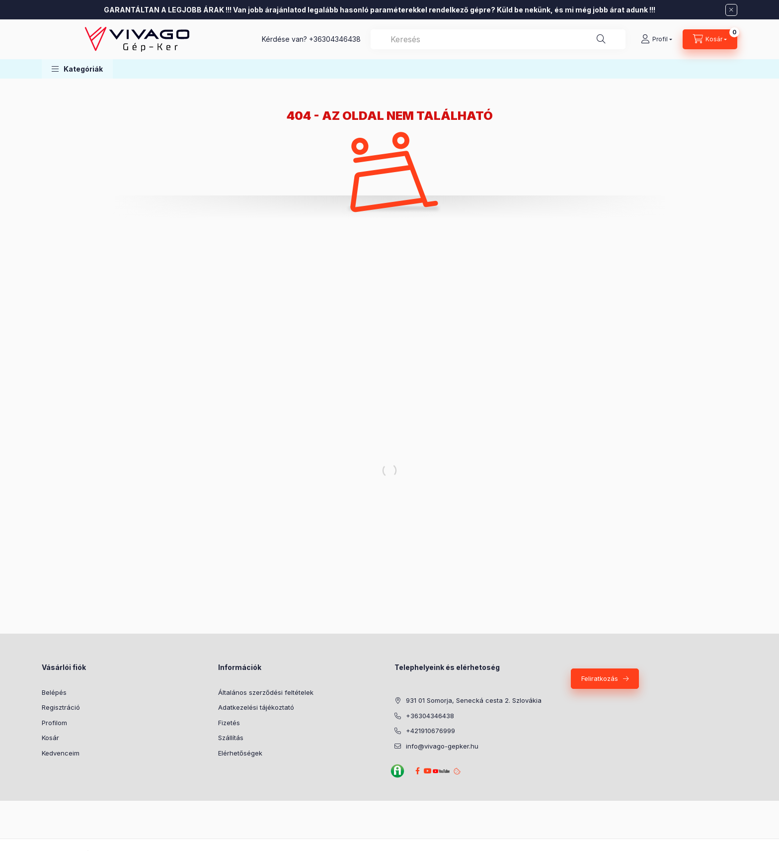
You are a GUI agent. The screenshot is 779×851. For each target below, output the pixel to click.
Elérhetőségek (240, 753)
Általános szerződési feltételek (265, 692)
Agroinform (397, 770)
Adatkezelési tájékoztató (256, 707)
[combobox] (498, 39)
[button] (77, 69)
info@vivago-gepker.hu (442, 746)
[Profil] (656, 39)
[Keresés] (601, 39)
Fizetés (229, 723)
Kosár (50, 738)
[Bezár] (731, 10)
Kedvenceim (60, 753)
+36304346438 (335, 39)
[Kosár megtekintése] (710, 39)
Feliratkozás (599, 678)
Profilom (54, 723)
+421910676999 (430, 731)
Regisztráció (61, 707)
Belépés (54, 692)
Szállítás (230, 738)
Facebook (417, 771)
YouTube (439, 771)
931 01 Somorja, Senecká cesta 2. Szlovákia (474, 700)
